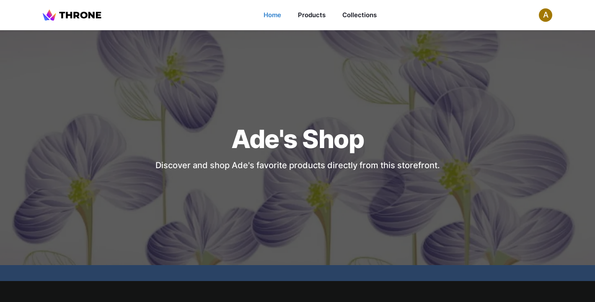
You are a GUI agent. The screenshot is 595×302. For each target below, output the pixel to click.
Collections (359, 15)
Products (312, 15)
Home (272, 15)
